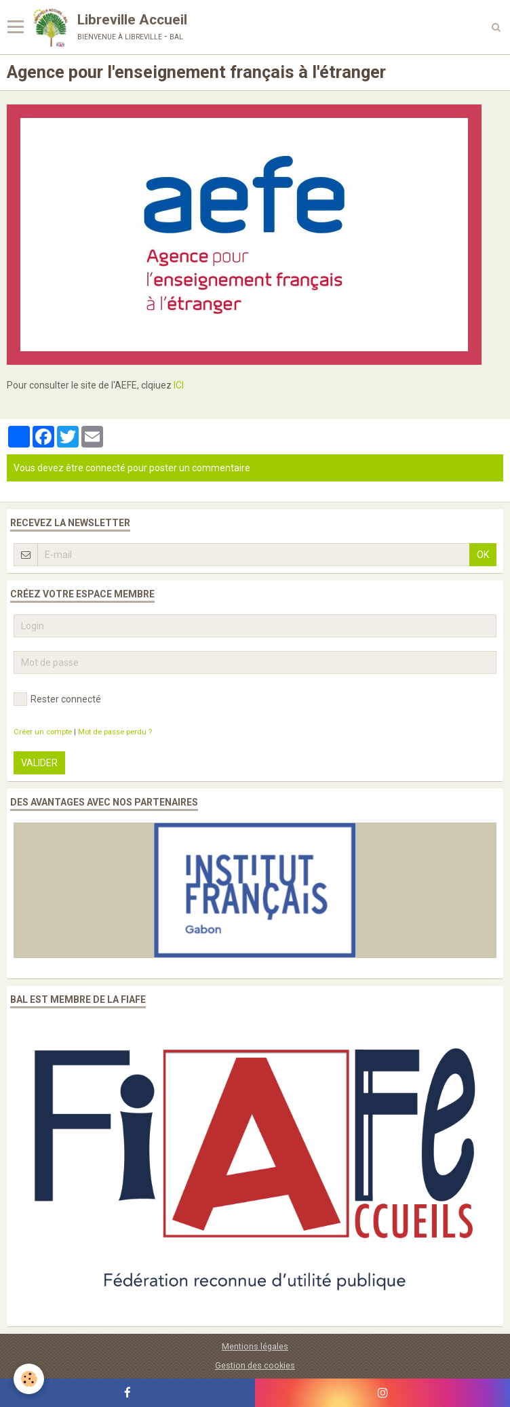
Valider (39, 762)
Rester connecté (57, 699)
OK (483, 554)
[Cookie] (29, 1379)
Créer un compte (43, 732)
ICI (179, 385)
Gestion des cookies (255, 1365)
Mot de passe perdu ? (115, 732)
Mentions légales (255, 1346)
